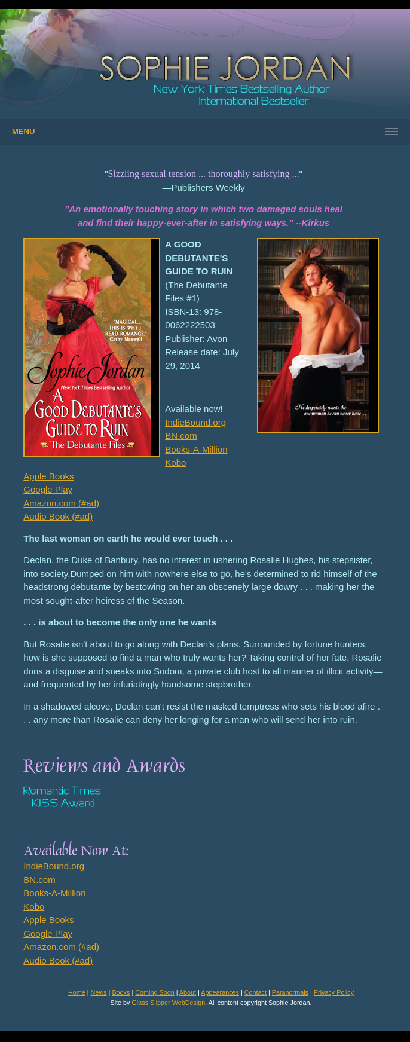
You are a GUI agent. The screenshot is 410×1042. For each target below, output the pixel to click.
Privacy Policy (334, 992)
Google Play (47, 489)
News (99, 992)
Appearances (220, 992)
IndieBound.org (195, 422)
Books (121, 992)
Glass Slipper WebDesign (168, 1002)
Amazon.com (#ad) (61, 503)
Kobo (175, 462)
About (187, 992)
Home (76, 992)
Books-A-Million (196, 449)
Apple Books (48, 476)
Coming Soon (154, 992)
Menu (23, 131)
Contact (255, 992)
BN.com (181, 435)
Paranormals (290, 992)
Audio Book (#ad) (58, 516)
